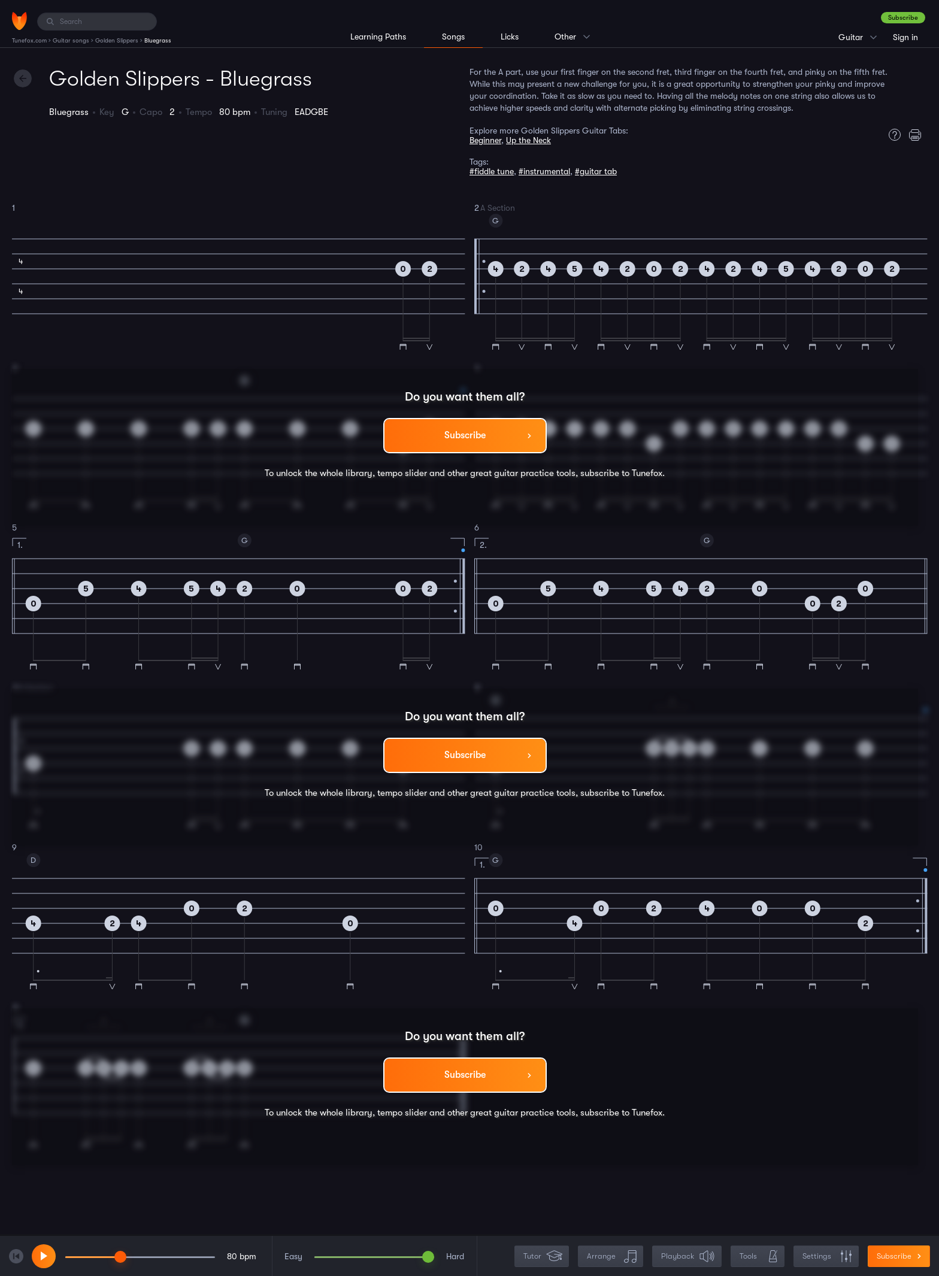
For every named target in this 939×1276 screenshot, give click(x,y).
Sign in (905, 37)
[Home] (19, 21)
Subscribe (903, 18)
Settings (827, 1256)
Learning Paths (378, 36)
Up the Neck (528, 140)
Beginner (485, 140)
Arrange (612, 1256)
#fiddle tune (491, 171)
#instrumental (544, 171)
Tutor (542, 1256)
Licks (510, 36)
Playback (688, 1256)
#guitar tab (596, 171)
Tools (759, 1256)
